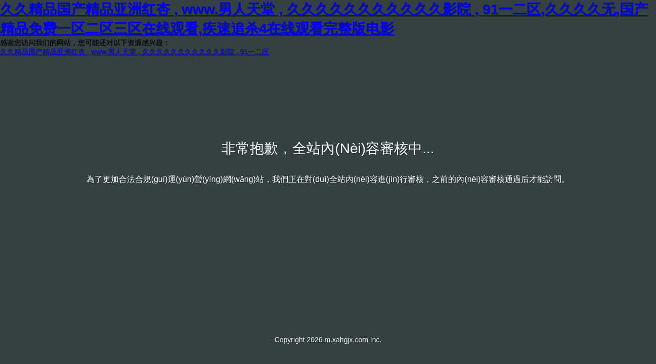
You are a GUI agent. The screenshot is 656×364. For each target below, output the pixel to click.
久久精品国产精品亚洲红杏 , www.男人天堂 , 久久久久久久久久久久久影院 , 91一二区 (134, 52)
